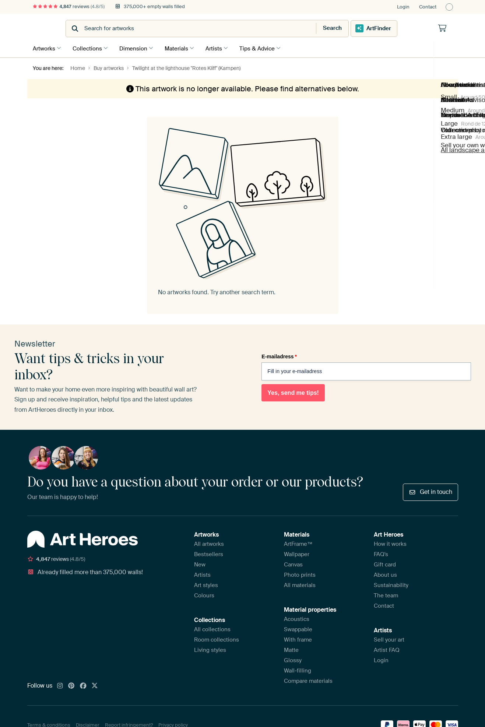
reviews (69, 6)
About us (385, 573)
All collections (212, 628)
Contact (427, 7)
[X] (95, 684)
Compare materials (308, 679)
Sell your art (389, 638)
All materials (300, 583)
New (199, 563)
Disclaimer (87, 723)
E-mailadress (279, 355)
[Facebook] (83, 684)
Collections (89, 47)
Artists (221, 47)
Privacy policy (173, 723)
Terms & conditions (48, 723)
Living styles (210, 648)
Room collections (216, 638)
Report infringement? (129, 723)
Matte (291, 648)
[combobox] (224, 28)
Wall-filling (297, 669)
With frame (298, 638)
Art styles (206, 583)
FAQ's (381, 552)
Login (403, 7)
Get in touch (430, 491)
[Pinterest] (71, 684)
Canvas (293, 563)
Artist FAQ (387, 648)
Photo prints (300, 573)
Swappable (298, 628)
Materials (182, 47)
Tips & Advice (266, 47)
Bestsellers (208, 552)
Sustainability (391, 583)
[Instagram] (60, 684)
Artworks (44, 47)
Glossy (293, 659)
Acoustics (296, 617)
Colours (204, 594)
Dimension (137, 47)
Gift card (385, 563)
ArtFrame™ (298, 542)
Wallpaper (296, 552)
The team (386, 594)
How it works (390, 542)
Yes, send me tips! (293, 392)
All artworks (209, 542)
